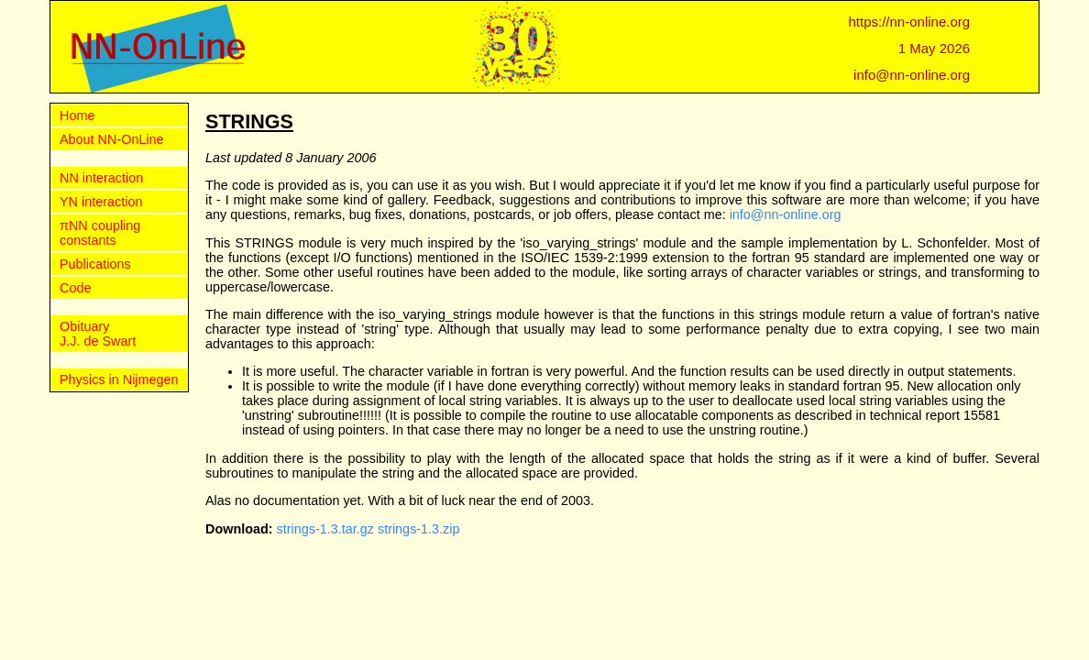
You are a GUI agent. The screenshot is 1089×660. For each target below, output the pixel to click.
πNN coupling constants (100, 233)
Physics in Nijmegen (119, 379)
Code (75, 287)
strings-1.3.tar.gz (325, 529)
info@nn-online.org (911, 74)
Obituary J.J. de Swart (98, 333)
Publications (95, 264)
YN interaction (101, 201)
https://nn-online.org (910, 21)
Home (77, 115)
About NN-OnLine (112, 139)
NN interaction (101, 177)
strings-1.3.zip (419, 529)
